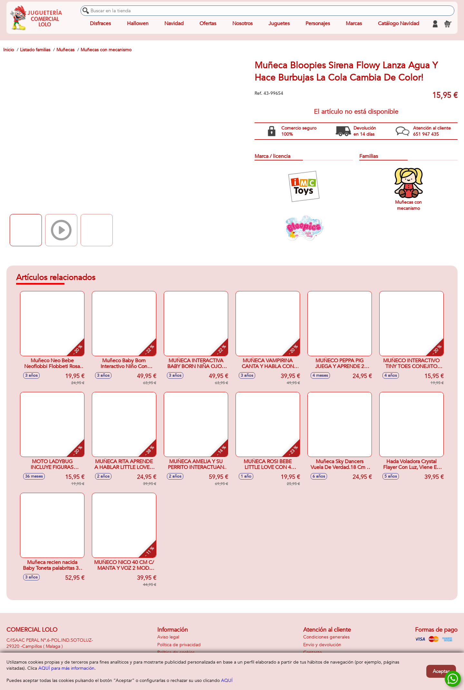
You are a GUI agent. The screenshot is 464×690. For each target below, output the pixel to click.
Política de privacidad (179, 645)
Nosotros (242, 23)
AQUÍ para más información (66, 668)
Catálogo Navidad (398, 23)
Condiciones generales (326, 637)
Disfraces (100, 23)
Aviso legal (168, 637)
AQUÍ (227, 680)
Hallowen (138, 23)
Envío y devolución (322, 645)
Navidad (174, 23)
